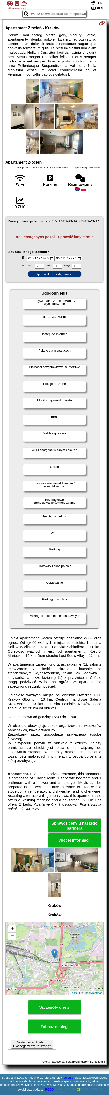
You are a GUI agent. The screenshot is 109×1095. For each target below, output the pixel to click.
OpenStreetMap (92, 993)
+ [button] (12, 929)
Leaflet (74, 993)
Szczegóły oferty (54, 1008)
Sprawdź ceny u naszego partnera (74, 826)
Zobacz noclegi (55, 1027)
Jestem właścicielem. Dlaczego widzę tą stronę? (32, 1045)
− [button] (12, 937)
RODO (49, 1089)
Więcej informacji (74, 841)
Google (68, 1077)
